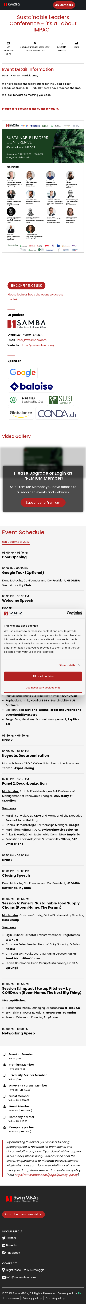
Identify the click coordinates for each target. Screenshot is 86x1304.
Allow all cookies (43, 676)
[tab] (16, 542)
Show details (67, 665)
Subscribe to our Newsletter (23, 1214)
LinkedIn (9, 1245)
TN (79, 1293)
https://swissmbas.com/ (37, 345)
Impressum (11, 1298)
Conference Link (26, 285)
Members (64, 5)
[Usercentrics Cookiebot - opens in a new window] (67, 613)
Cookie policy (55, 1298)
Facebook (11, 1253)
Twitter (9, 1238)
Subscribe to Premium (43, 502)
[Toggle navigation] (79, 5)
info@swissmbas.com (31, 340)
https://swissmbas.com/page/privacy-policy (45, 1175)
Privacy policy (32, 1298)
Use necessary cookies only (43, 687)
